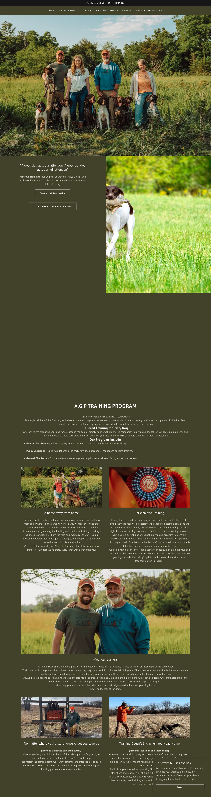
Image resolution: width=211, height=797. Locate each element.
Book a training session (53, 193)
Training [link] (87, 10)
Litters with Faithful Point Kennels (52, 206)
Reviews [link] (126, 10)
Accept (180, 787)
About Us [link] (101, 10)
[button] (68, 10)
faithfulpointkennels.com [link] (149, 10)
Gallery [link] (114, 10)
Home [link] (51, 10)
